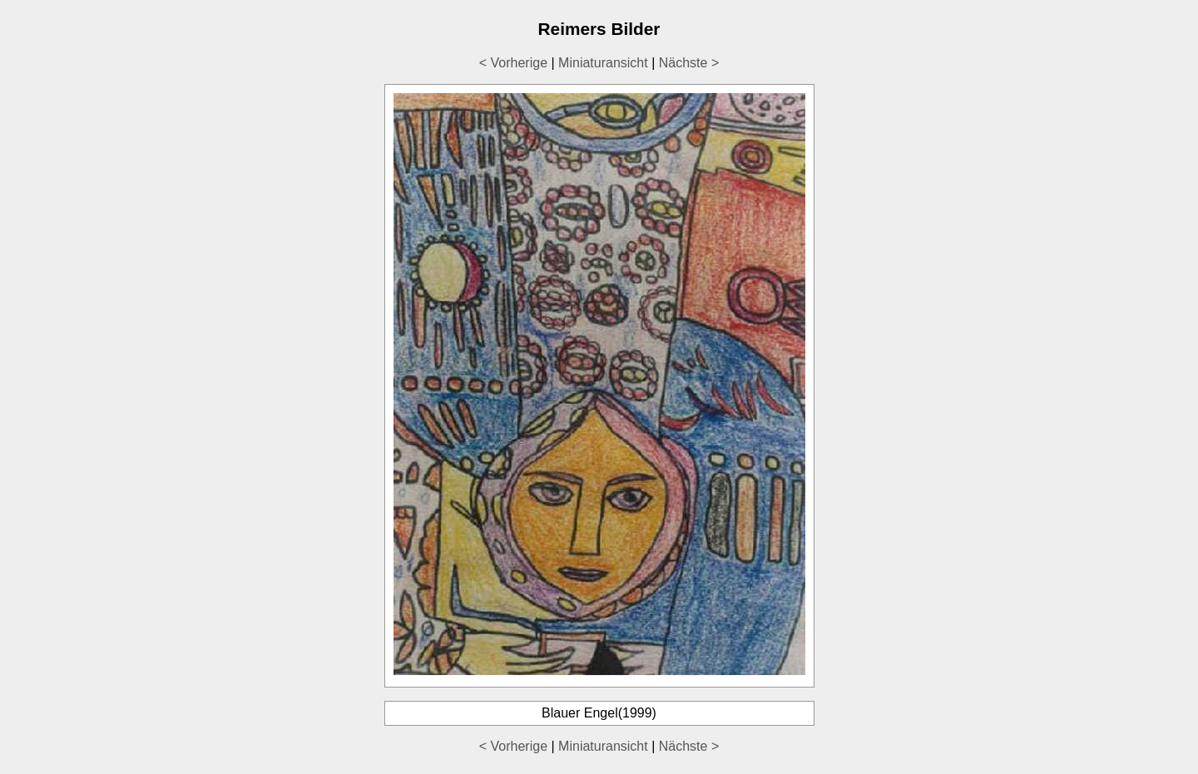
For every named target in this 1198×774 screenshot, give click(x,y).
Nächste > (689, 63)
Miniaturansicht (603, 63)
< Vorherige (513, 63)
